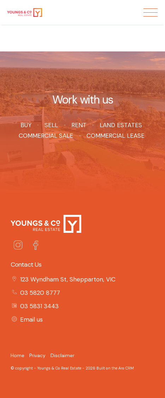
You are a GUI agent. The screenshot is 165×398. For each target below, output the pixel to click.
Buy (25, 125)
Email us (31, 319)
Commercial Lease (116, 135)
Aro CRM (126, 368)
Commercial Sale (46, 135)
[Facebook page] (35, 246)
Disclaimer (63, 356)
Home (17, 356)
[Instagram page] (19, 246)
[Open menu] (150, 12)
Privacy (37, 356)
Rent (78, 125)
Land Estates (121, 125)
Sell (51, 125)
